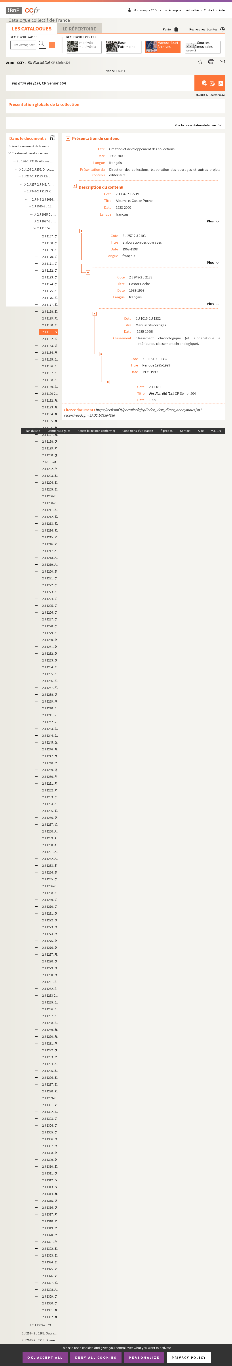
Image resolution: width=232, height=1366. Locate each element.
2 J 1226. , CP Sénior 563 (51, 612)
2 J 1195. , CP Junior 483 (51, 421)
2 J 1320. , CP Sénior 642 (51, 1235)
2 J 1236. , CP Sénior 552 (51, 681)
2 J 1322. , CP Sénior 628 (51, 1248)
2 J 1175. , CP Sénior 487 (51, 291)
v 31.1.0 (216, 431)
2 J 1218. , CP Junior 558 (51, 558)
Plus (210, 221)
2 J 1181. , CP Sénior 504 (51, 332)
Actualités (192, 10)
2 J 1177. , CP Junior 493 (51, 305)
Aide (222, 10)
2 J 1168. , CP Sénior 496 (51, 243)
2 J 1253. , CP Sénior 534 (51, 797)
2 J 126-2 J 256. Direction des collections (38, 169)
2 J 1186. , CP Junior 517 (51, 366)
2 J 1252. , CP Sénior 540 (51, 790)
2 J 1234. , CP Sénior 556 (51, 667)
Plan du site (32, 431)
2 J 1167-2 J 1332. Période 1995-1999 (46, 228)
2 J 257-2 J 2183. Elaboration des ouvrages (38, 176)
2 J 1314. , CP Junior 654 (51, 1194)
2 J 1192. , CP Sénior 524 (51, 400)
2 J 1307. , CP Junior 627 (51, 1146)
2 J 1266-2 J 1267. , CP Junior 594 (51, 886)
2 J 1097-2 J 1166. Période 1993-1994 (46, 221)
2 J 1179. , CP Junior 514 (51, 318)
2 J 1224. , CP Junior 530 (51, 599)
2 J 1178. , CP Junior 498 (51, 311)
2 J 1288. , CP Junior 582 (51, 1023)
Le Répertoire (79, 29)
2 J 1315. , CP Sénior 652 (51, 1201)
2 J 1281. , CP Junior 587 (51, 982)
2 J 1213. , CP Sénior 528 (51, 523)
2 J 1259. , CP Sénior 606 (51, 838)
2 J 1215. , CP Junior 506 (51, 537)
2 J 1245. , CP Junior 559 (51, 742)
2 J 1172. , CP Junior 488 (51, 270)
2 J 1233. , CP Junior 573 (51, 660)
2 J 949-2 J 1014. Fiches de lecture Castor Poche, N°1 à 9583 (45, 199)
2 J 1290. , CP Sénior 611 (51, 1036)
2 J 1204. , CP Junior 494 (51, 482)
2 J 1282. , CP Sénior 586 (51, 988)
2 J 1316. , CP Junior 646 (51, 1207)
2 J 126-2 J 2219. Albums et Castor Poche (35, 161)
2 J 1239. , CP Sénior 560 (51, 701)
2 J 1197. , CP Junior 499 (51, 434)
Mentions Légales (59, 431)
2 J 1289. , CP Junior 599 (51, 1030)
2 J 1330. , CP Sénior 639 (51, 1303)
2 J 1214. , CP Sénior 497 (51, 530)
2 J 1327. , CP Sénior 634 (51, 1283)
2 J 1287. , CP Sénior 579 (51, 1016)
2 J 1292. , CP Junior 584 (51, 1050)
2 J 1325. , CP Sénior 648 (51, 1269)
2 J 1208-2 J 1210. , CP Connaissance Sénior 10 (51, 503)
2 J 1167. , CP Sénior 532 (51, 236)
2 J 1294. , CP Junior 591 (51, 1064)
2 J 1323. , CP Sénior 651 (51, 1255)
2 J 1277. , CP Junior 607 (51, 954)
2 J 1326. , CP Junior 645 (51, 1276)
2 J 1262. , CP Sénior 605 (51, 859)
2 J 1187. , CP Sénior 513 (51, 373)
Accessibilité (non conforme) (96, 431)
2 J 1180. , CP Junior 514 (51, 325)
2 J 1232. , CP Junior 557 (51, 653)
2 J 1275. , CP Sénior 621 (51, 941)
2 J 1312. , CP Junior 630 (51, 1180)
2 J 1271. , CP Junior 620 (51, 913)
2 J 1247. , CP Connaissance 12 (51, 756)
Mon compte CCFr (149, 10)
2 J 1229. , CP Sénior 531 (51, 633)
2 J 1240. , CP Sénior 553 (51, 708)
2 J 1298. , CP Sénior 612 (51, 1091)
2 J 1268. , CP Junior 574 (51, 893)
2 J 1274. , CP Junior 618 (51, 934)
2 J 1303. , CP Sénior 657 (51, 1118)
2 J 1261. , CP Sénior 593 (51, 852)
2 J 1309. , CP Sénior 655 (51, 1159)
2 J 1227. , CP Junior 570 (51, 619)
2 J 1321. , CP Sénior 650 (51, 1242)
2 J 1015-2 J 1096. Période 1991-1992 (46, 214)
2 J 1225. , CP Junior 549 (51, 605)
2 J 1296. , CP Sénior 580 (51, 1077)
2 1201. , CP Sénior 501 (51, 462)
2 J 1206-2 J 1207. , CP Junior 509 (51, 496)
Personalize (144, 1357)
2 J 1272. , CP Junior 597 (51, 920)
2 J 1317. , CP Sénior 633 (51, 1214)
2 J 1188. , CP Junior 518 (51, 380)
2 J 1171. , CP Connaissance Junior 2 (51, 263)
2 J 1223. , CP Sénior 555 (51, 592)
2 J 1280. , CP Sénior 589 (51, 975)
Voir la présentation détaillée (195, 125)
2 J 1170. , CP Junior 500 (51, 257)
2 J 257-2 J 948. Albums (41, 184)
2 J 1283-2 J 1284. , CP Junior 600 (51, 995)
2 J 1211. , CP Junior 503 (51, 510)
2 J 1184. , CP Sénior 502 (51, 352)
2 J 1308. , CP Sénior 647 (51, 1153)
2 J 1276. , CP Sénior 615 (51, 947)
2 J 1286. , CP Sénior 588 (51, 1009)
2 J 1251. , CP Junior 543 (51, 783)
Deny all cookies (96, 1357)
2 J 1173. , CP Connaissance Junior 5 (51, 277)
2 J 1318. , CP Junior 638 (51, 1221)
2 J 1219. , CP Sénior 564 (51, 564)
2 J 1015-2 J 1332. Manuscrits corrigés (43, 206)
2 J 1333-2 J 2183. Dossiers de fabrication (43, 1325)
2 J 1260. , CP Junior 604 (51, 845)
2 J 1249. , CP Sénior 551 (51, 770)
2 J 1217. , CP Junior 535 (51, 551)
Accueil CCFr (15, 62)
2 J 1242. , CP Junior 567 (51, 722)
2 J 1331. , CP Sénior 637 (51, 1310)
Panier (170, 29)
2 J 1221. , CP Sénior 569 (51, 578)
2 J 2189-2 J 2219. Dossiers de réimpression (40, 1340)
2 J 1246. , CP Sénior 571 (51, 749)
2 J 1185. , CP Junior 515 (51, 359)
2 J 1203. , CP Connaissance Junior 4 (51, 475)
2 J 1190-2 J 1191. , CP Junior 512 (51, 393)
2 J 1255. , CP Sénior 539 (51, 811)
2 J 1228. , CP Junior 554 (51, 626)
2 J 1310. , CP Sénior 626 (51, 1166)
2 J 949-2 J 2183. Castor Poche (41, 191)
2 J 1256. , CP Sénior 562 (51, 817)
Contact (209, 10)
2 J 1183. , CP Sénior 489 (51, 346)
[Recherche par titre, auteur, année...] (23, 45)
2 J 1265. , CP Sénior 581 (51, 879)
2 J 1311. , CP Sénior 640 (51, 1173)
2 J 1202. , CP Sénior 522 (51, 469)
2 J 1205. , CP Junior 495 (51, 489)
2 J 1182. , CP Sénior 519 (51, 339)
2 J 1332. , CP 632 (51, 1317)
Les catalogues (31, 28)
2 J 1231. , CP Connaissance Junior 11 (51, 646)
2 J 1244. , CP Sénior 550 (51, 735)
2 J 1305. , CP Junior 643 (51, 1132)
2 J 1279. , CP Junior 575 (51, 968)
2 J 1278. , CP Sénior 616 (51, 961)
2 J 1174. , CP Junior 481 (51, 284)
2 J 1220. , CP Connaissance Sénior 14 (51, 571)
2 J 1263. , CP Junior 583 (51, 865)
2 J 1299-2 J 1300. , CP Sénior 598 (51, 1098)
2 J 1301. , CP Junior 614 (51, 1105)
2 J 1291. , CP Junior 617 (51, 1043)
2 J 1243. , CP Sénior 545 (51, 729)
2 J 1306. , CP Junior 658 (51, 1139)
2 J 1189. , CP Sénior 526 (51, 387)
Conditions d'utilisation (137, 431)
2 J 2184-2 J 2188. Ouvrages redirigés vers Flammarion (40, 1333)
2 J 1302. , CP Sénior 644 (51, 1112)
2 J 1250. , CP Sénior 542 (51, 776)
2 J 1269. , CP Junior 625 (51, 900)
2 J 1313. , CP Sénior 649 (51, 1187)
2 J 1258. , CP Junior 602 (51, 831)
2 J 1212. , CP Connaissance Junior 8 (51, 517)
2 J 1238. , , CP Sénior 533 (51, 694)
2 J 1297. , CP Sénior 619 (51, 1084)
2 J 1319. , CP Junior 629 (51, 1228)
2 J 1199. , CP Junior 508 (51, 448)
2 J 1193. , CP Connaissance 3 (51, 407)
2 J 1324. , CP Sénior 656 (51, 1262)
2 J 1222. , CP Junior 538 (51, 585)
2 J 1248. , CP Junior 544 (51, 763)
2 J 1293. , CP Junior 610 (51, 1057)
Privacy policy (189, 1357)
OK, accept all (45, 1357)
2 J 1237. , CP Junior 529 (51, 688)
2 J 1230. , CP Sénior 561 (51, 640)
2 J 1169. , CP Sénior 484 (51, 250)
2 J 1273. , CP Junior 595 (51, 927)
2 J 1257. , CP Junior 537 (51, 824)
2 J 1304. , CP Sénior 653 (51, 1125)
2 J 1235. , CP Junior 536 (51, 674)
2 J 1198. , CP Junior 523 (51, 441)
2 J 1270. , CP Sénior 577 (51, 906)
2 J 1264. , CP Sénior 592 (51, 872)
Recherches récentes (207, 29)
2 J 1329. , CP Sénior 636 (51, 1296)
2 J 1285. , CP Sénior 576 (51, 1002)
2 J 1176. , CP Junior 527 (51, 298)
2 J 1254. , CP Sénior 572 (51, 804)
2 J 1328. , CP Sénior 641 (51, 1289)
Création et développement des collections (32, 153)
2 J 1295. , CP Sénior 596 (51, 1071)
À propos (175, 10)
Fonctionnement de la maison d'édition (32, 146)
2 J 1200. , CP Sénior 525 (51, 455)
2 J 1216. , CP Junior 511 (51, 544)
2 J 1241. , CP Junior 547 (51, 715)
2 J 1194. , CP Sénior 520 (51, 414)
